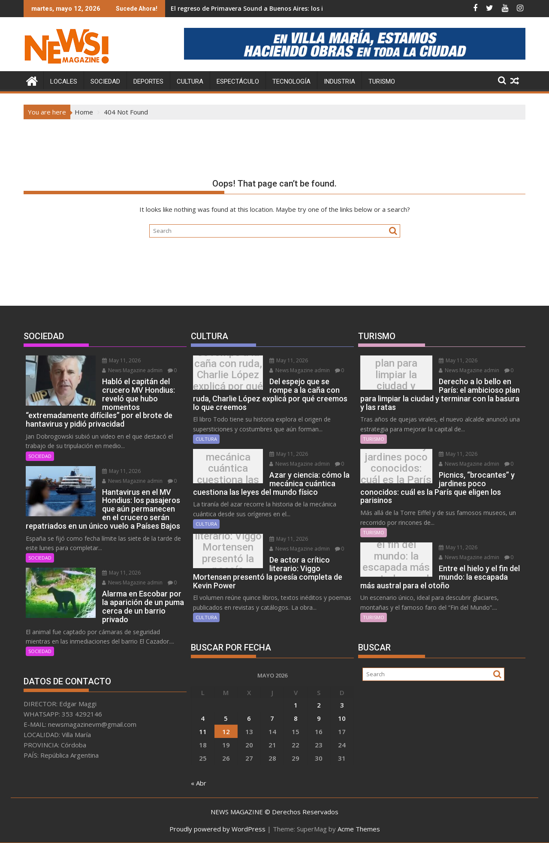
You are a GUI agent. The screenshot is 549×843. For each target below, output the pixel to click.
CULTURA (190, 81)
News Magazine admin (130, 370)
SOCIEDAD (105, 81)
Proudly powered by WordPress (217, 829)
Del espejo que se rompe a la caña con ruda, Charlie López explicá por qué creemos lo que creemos (227, 374)
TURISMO (381, 81)
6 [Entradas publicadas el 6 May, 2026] (249, 718)
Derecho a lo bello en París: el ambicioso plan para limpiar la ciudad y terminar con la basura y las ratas (395, 375)
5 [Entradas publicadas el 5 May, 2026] (226, 718)
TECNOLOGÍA (291, 81)
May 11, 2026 (119, 360)
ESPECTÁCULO (238, 81)
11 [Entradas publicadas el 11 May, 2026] (203, 731)
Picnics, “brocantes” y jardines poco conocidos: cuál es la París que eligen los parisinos (395, 468)
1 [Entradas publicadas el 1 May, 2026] (296, 704)
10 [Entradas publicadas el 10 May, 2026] (342, 718)
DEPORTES (148, 81)
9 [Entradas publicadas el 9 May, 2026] (319, 718)
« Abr (198, 782)
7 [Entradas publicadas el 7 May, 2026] (272, 718)
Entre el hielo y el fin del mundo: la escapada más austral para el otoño (395, 562)
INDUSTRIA (339, 81)
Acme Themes (359, 829)
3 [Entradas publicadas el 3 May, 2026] (342, 704)
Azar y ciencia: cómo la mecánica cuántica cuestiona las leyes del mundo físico (227, 468)
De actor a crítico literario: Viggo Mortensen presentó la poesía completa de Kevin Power (226, 553)
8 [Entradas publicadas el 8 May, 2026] (296, 718)
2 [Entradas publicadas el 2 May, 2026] (319, 704)
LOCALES (63, 81)
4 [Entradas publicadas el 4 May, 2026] (203, 718)
